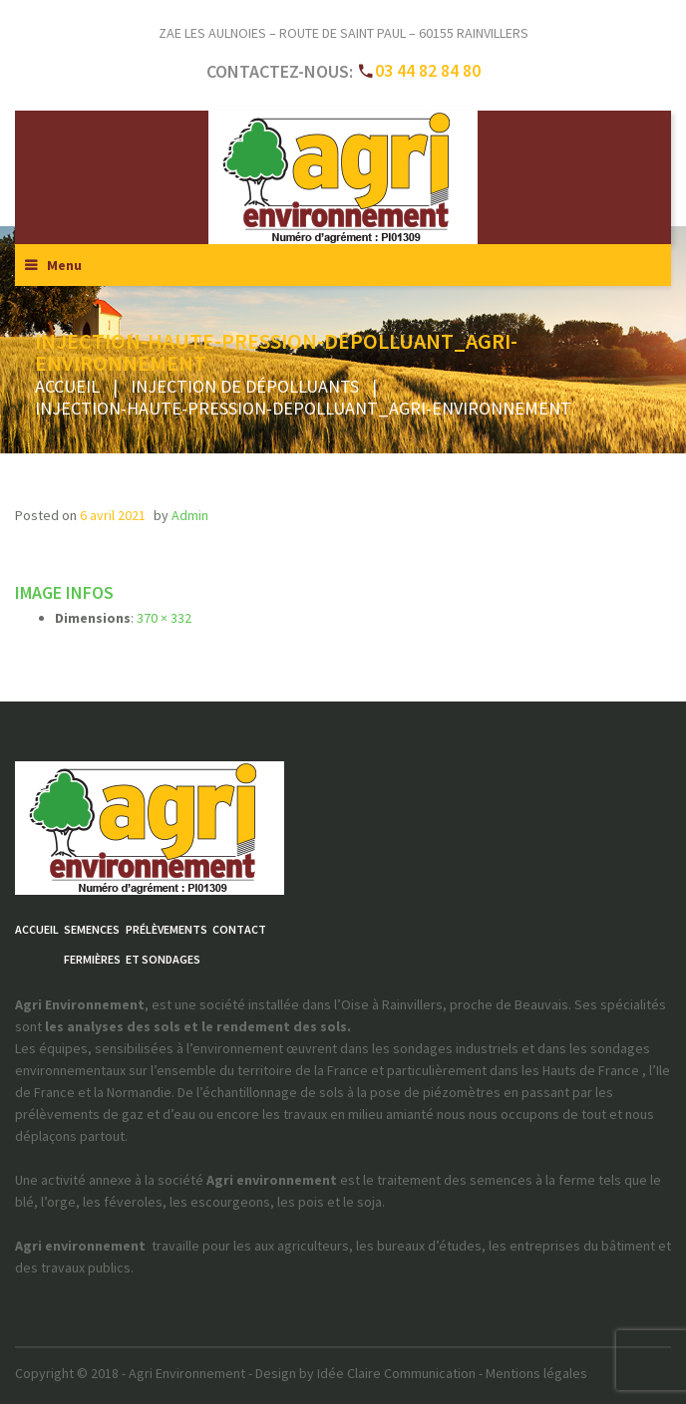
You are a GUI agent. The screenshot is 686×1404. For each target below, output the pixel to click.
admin (190, 515)
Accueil (67, 386)
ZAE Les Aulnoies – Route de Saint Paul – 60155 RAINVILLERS (343, 33)
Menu (64, 265)
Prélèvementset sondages (166, 944)
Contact (239, 929)
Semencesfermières (92, 944)
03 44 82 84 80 (428, 70)
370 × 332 (164, 618)
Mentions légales (536, 1373)
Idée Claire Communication (396, 1373)
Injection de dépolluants (245, 386)
